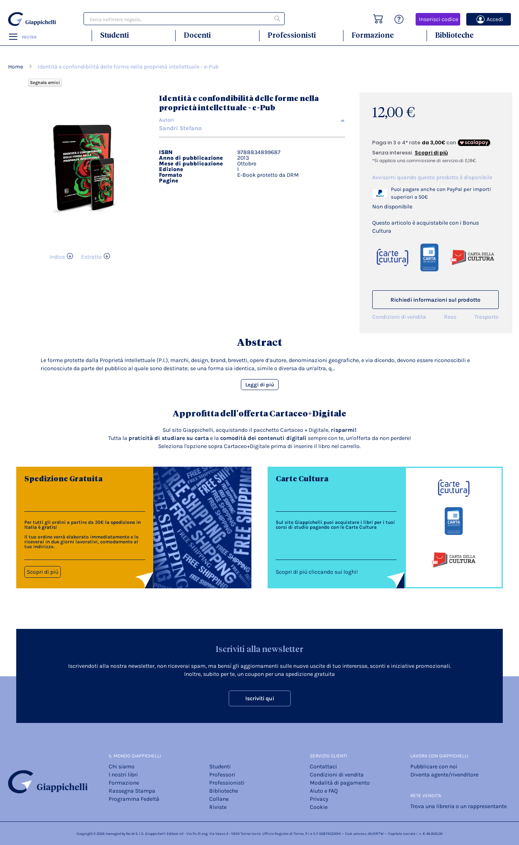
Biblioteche (454, 35)
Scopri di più (42, 571)
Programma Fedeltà (134, 799)
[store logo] (33, 19)
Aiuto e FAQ (324, 790)
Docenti (197, 35)
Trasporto (486, 316)
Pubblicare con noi (433, 766)
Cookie (319, 807)
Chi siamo (122, 766)
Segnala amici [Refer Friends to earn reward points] (45, 82)
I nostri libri (123, 774)
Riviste (218, 807)
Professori (222, 774)
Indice (57, 256)
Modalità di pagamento (340, 782)
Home (15, 66)
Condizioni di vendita (399, 316)
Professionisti (292, 35)
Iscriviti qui (259, 698)
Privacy (319, 799)
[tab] (252, 120)
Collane (219, 799)
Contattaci (323, 766)
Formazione (373, 35)
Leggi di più (259, 385)
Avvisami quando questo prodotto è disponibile (432, 177)
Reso (450, 316)
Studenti (114, 35)
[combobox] (184, 18)
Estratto (91, 256)
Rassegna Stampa (132, 790)
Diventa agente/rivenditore (444, 774)
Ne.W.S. (132, 834)
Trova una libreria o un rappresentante (458, 806)
